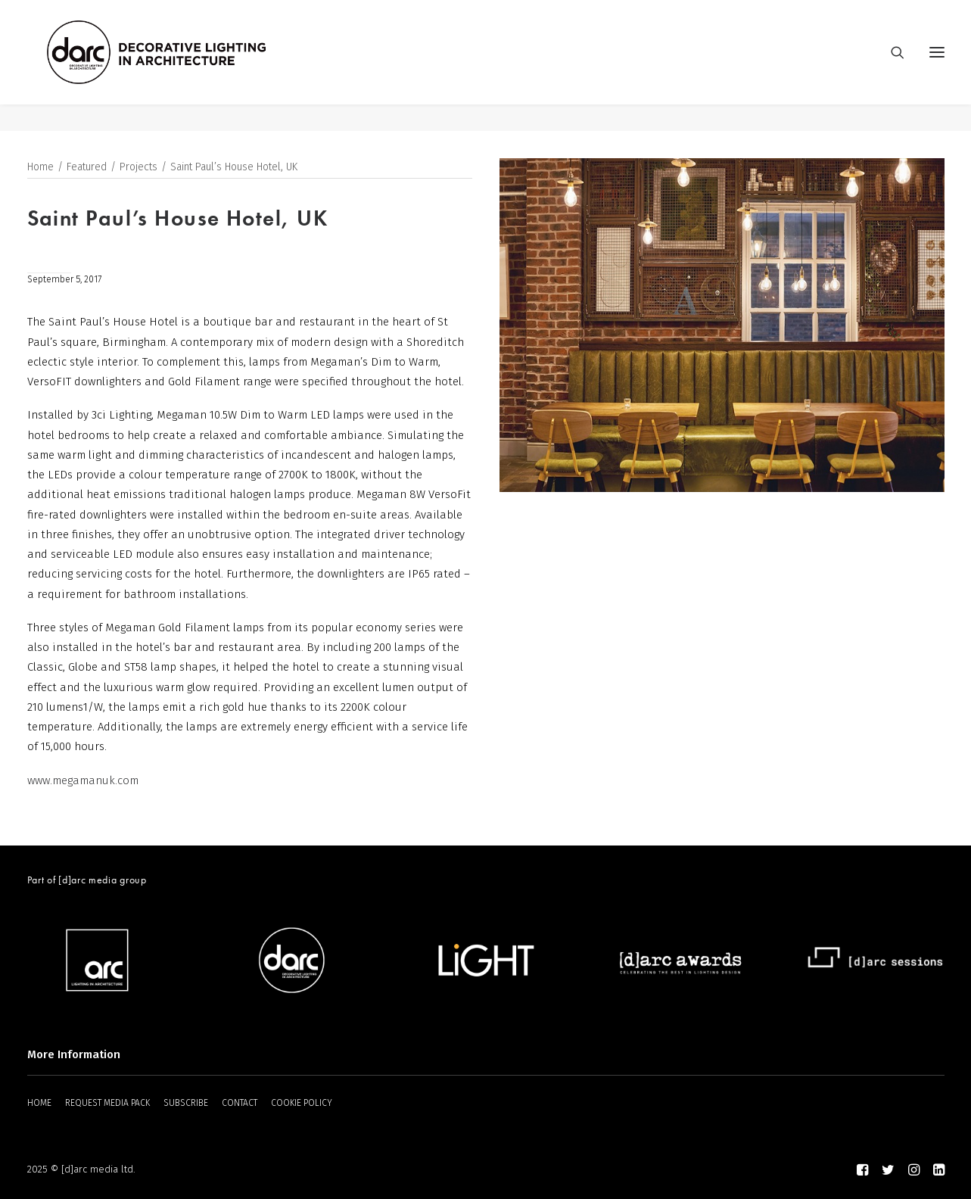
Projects (138, 167)
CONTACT (239, 1103)
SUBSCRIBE (185, 1103)
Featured (87, 167)
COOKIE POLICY (301, 1103)
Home (40, 167)
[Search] (890, 66)
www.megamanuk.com (82, 781)
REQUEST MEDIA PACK (107, 1103)
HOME (39, 1103)
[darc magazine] (184, 65)
